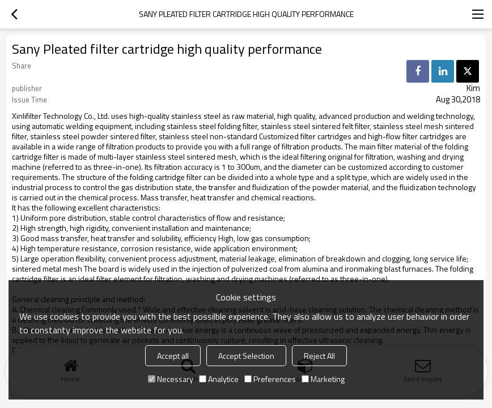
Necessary (170, 379)
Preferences (270, 379)
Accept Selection (246, 356)
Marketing (323, 379)
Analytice (219, 379)
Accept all (173, 356)
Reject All (319, 356)
